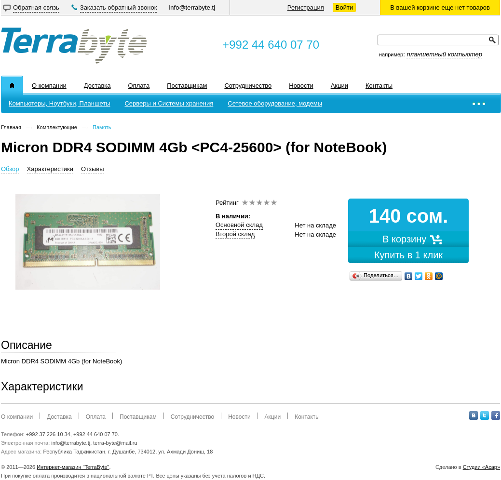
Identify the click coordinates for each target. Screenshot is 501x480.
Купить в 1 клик (408, 255)
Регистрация (305, 7)
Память (102, 127)
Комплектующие (57, 127)
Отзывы (92, 169)
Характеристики (50, 169)
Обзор (10, 169)
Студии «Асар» (481, 467)
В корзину (408, 239)
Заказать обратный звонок (118, 7)
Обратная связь (36, 7)
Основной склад (239, 224)
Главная (11, 127)
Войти (344, 7)
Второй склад (235, 234)
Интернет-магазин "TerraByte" (73, 467)
